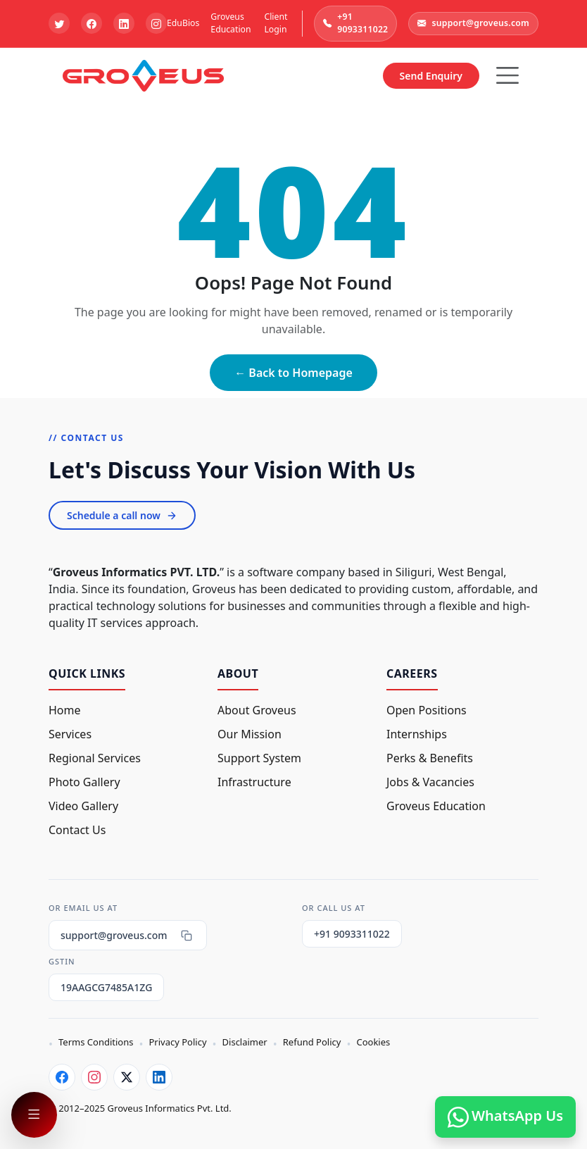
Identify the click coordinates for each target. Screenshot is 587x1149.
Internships (416, 734)
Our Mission (249, 734)
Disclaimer (244, 1042)
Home (65, 710)
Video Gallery (83, 806)
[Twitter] (126, 1077)
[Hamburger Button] (507, 75)
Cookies (373, 1042)
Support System (259, 758)
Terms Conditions (95, 1042)
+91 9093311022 (355, 23)
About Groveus (256, 710)
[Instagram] (94, 1077)
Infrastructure (254, 782)
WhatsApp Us (505, 1117)
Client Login (275, 23)
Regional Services (95, 758)
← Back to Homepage (293, 372)
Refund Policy (312, 1042)
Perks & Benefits (429, 758)
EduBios (183, 23)
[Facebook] (62, 1077)
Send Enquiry (431, 75)
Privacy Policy (177, 1042)
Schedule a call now (122, 515)
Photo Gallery (84, 782)
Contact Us (77, 830)
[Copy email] (186, 935)
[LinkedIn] (159, 1077)
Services (70, 734)
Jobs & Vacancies (430, 782)
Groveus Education (230, 23)
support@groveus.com (473, 23)
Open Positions (426, 710)
